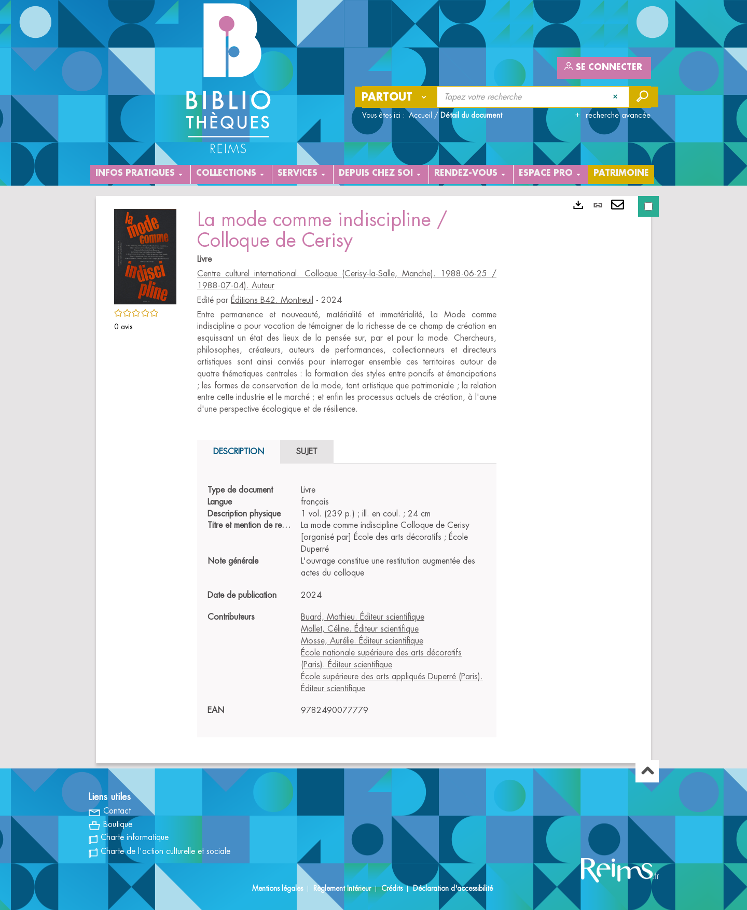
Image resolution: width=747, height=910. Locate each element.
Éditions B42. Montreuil (272, 300)
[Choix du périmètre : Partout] (396, 97)
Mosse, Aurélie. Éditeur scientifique (362, 641)
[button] (145, 254)
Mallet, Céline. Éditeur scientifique (360, 629)
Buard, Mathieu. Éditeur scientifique (362, 617)
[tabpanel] (347, 600)
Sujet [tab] (306, 451)
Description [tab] (238, 451)
